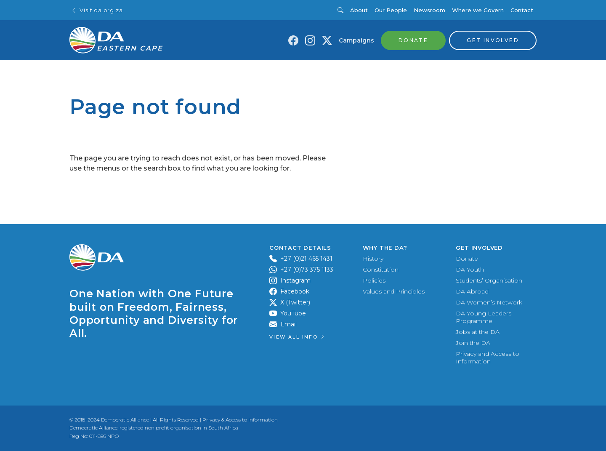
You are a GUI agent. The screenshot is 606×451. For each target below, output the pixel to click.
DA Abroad (472, 291)
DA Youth (470, 269)
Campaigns (356, 40)
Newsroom (429, 10)
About (359, 10)
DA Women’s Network (489, 302)
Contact (521, 10)
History (373, 258)
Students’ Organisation (489, 280)
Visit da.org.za (96, 10)
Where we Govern (478, 10)
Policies (374, 280)
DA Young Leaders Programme (483, 317)
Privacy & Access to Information (240, 419)
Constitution (381, 269)
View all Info (297, 336)
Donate (467, 258)
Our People (391, 10)
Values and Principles (394, 291)
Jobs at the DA (478, 332)
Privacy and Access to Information (487, 357)
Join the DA (473, 343)
